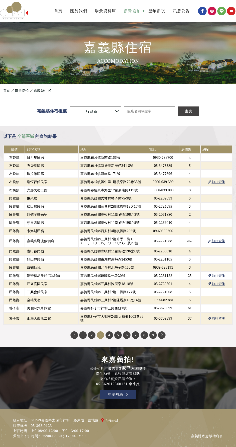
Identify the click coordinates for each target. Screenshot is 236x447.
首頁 (6, 91)
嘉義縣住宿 (42, 91)
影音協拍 (22, 91)
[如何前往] (111, 420)
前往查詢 (218, 182)
